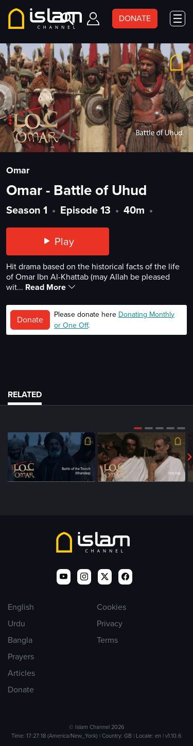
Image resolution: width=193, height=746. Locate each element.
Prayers (21, 656)
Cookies (111, 607)
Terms (107, 640)
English (21, 607)
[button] (138, 428)
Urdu (16, 623)
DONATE (135, 18)
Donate (30, 320)
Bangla (20, 640)
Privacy (109, 623)
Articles (21, 673)
